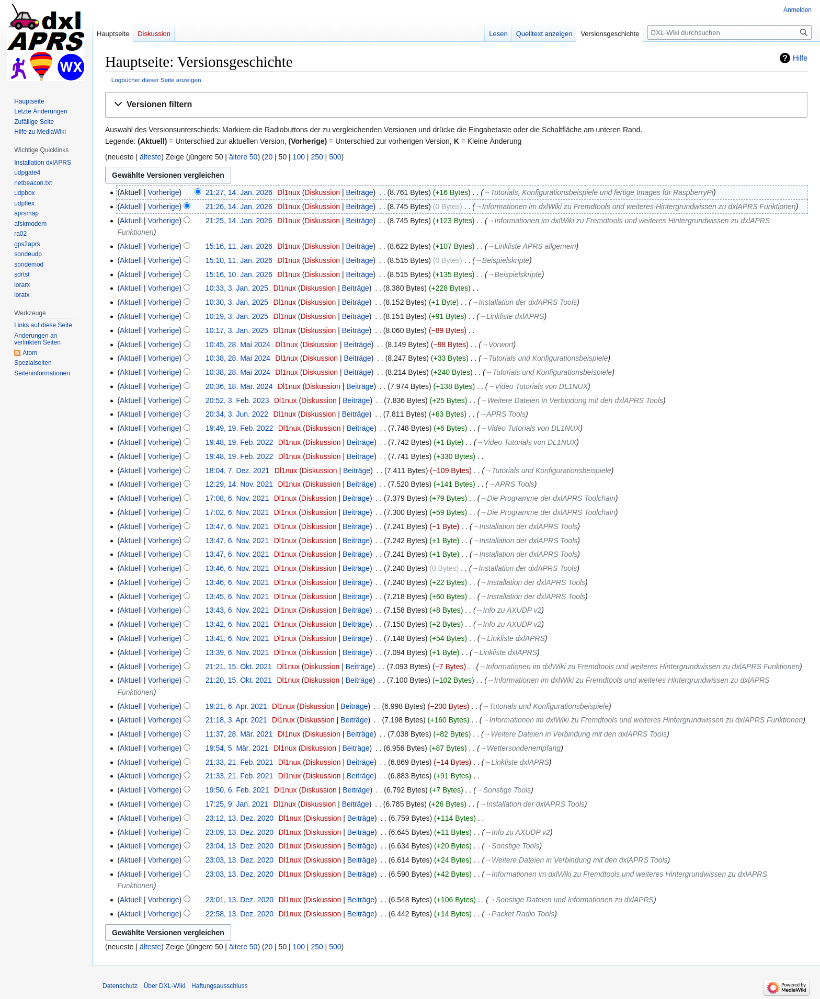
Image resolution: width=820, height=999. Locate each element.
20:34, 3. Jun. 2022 (237, 414)
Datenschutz (120, 986)
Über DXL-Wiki (164, 986)
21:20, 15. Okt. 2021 (239, 680)
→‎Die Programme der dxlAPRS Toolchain (547, 498)
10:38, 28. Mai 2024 (238, 358)
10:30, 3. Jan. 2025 (237, 302)
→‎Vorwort (497, 344)
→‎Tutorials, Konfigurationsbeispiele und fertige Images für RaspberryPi (598, 192)
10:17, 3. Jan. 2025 (237, 330)
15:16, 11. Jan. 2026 (239, 246)
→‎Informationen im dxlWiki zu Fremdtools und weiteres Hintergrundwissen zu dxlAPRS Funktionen (635, 206)
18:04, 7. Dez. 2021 (237, 470)
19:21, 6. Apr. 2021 (236, 706)
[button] (456, 105)
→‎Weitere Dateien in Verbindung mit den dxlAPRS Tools (571, 400)
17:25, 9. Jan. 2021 (237, 804)
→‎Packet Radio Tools (519, 914)
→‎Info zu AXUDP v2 (509, 610)
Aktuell (131, 206)
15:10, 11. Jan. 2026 (239, 260)
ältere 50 (243, 157)
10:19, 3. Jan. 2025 (237, 316)
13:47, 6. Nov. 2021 (237, 526)
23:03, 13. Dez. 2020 (240, 860)
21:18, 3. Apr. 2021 (236, 720)
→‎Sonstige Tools (503, 790)
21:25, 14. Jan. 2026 (239, 220)
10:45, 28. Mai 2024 (238, 344)
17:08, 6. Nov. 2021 (237, 498)
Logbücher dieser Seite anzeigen (156, 79)
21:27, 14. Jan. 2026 (239, 192)
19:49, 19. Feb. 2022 (239, 428)
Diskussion (322, 192)
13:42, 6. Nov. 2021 (237, 624)
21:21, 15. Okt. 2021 (239, 666)
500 (335, 157)
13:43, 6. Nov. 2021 (237, 610)
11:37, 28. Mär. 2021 (239, 734)
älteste (150, 157)
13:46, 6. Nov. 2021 (237, 568)
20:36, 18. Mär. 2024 (239, 386)
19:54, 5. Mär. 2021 (237, 748)
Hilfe (800, 58)
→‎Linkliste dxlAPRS (511, 316)
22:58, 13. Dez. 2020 (240, 914)
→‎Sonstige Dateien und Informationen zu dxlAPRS (571, 899)
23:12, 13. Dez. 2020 (240, 818)
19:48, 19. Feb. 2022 (239, 442)
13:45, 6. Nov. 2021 (237, 596)
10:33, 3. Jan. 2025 (237, 288)
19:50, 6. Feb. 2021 (237, 790)
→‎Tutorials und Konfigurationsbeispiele (544, 358)
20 (269, 157)
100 (299, 157)
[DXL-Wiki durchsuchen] (729, 32)
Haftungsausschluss (219, 986)
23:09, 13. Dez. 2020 (240, 832)
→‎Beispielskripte (502, 260)
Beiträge (359, 192)
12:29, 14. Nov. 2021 (239, 484)
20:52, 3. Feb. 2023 (237, 400)
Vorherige (163, 192)
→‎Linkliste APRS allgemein (531, 246)
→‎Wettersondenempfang (520, 748)
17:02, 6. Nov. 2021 (237, 512)
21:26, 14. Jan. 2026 (239, 206)
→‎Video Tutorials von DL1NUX (537, 386)
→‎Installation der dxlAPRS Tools (524, 302)
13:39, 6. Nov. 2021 (237, 652)
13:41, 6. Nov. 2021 (237, 638)
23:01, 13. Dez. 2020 (240, 899)
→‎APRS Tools (502, 414)
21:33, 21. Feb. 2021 (239, 762)
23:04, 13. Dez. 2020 (240, 846)
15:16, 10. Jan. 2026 (239, 274)
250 (317, 157)
